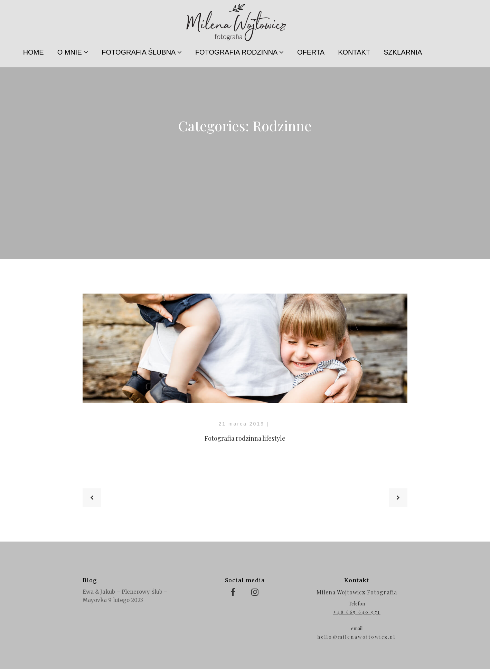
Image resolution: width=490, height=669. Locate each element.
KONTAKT (354, 52)
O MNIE (72, 52)
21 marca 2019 (241, 424)
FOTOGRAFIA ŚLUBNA (142, 52)
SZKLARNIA (403, 52)
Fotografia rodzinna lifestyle (245, 438)
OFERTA (310, 52)
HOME (33, 52)
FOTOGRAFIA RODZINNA (239, 52)
